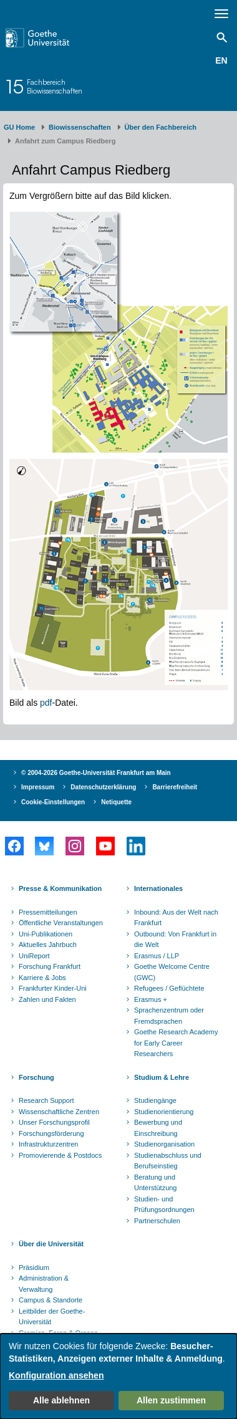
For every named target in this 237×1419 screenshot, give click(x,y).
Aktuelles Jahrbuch (48, 944)
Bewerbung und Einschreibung (158, 1127)
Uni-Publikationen (45, 934)
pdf (46, 703)
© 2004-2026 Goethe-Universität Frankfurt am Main (96, 772)
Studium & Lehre (161, 1077)
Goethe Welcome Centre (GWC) (172, 972)
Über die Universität (51, 1244)
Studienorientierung (163, 1111)
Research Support (46, 1100)
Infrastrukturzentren (48, 1144)
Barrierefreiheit (174, 787)
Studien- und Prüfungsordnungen (164, 1204)
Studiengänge (155, 1100)
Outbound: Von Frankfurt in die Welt (175, 939)
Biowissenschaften (80, 127)
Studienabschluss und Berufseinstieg (167, 1161)
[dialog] (118, 1376)
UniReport (34, 956)
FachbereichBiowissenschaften (54, 86)
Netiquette (116, 802)
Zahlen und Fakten (47, 999)
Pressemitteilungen (48, 912)
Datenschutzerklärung (103, 787)
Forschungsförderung (51, 1133)
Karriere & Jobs (42, 977)
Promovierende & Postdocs (60, 1155)
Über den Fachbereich (161, 127)
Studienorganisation (164, 1144)
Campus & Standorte (50, 1300)
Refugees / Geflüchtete (169, 988)
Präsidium (34, 1267)
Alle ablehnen (61, 1400)
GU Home (19, 127)
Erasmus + (150, 999)
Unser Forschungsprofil (54, 1122)
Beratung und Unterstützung (155, 1182)
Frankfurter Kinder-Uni (53, 988)
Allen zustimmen (171, 1400)
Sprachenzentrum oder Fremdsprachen (169, 1015)
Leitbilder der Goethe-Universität (52, 1316)
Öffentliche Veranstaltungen (61, 922)
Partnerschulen (157, 1220)
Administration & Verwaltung (44, 1283)
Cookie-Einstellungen (53, 802)
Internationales (158, 888)
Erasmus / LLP (156, 956)
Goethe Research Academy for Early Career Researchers (176, 1042)
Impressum (37, 787)
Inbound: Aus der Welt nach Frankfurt (176, 917)
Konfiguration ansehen (56, 1375)
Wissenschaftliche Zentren (59, 1111)
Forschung (36, 1077)
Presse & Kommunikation (60, 888)
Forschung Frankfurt (49, 966)
